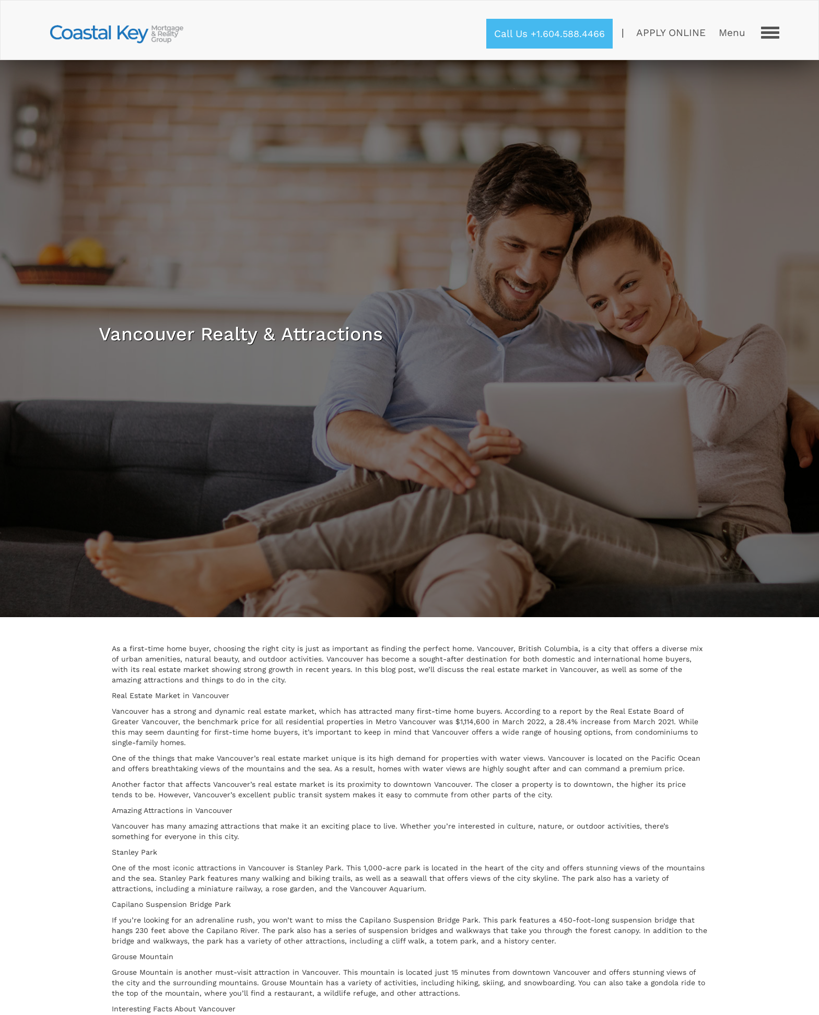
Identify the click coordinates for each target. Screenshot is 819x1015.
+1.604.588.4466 (568, 33)
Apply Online (671, 33)
